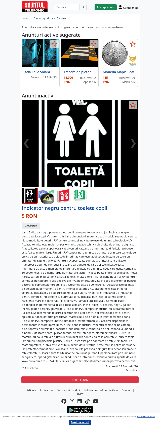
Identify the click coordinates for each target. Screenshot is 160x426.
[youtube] (96, 401)
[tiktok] (87, 401)
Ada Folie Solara (37, 72)
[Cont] (128, 7)
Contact (126, 390)
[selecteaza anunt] (54, 44)
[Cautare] (67, 7)
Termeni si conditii (68, 390)
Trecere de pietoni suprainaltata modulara (97, 72)
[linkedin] (79, 401)
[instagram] (72, 401)
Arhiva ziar (46, 390)
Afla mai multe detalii (146, 416)
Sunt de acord (80, 422)
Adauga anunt (105, 7)
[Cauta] (83, 7)
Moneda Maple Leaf (118, 72)
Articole (31, 390)
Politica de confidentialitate (101, 390)
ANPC (80, 394)
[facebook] (63, 401)
